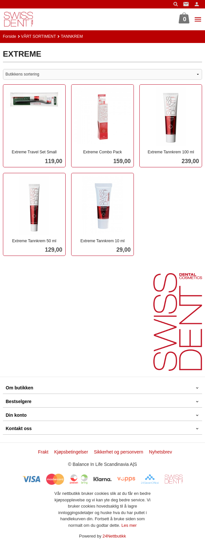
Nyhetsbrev (160, 451)
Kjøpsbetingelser (71, 451)
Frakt (43, 451)
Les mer (129, 525)
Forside (9, 36)
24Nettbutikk (114, 536)
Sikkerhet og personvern (118, 451)
